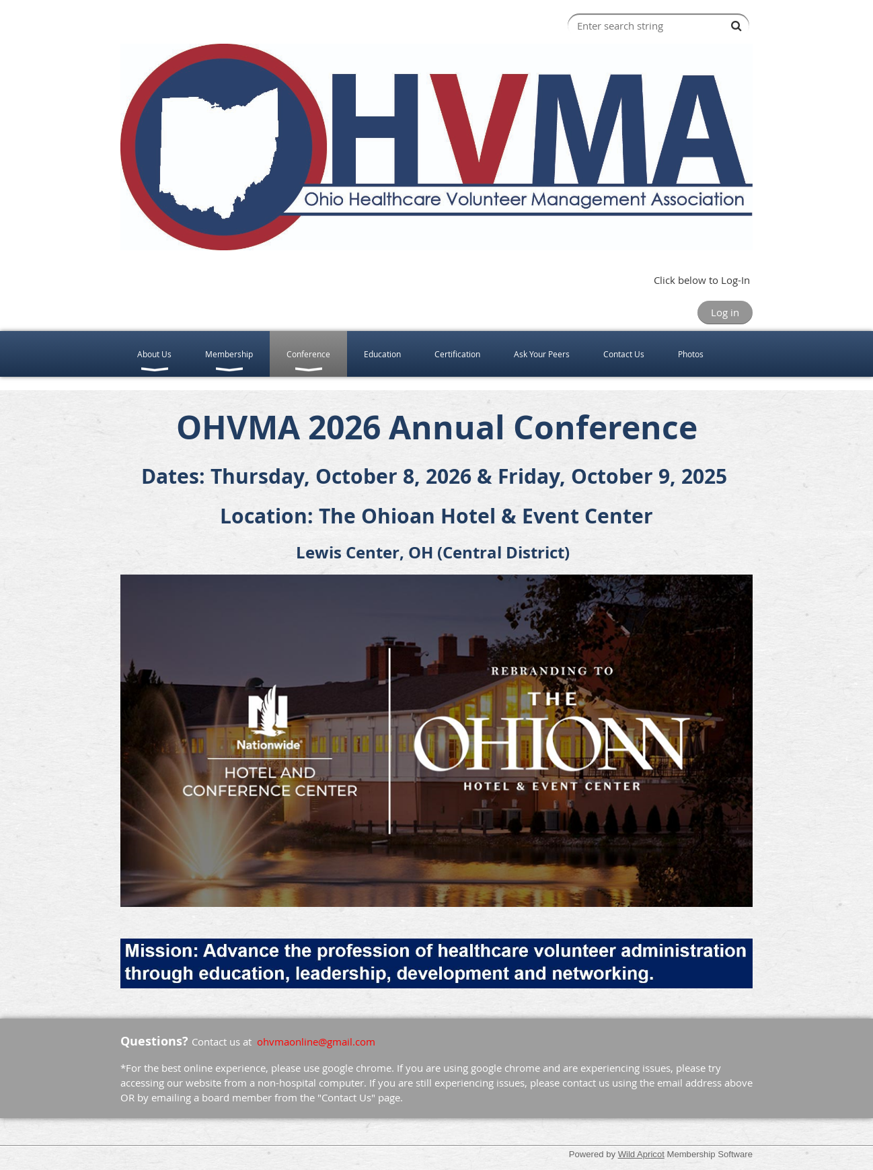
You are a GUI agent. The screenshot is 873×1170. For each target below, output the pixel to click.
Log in (725, 312)
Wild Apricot (641, 1154)
